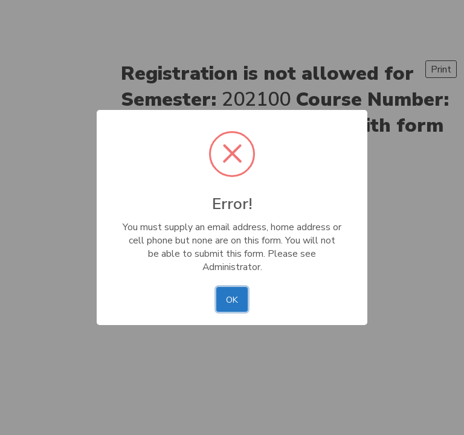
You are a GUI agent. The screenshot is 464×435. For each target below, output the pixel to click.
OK (232, 300)
